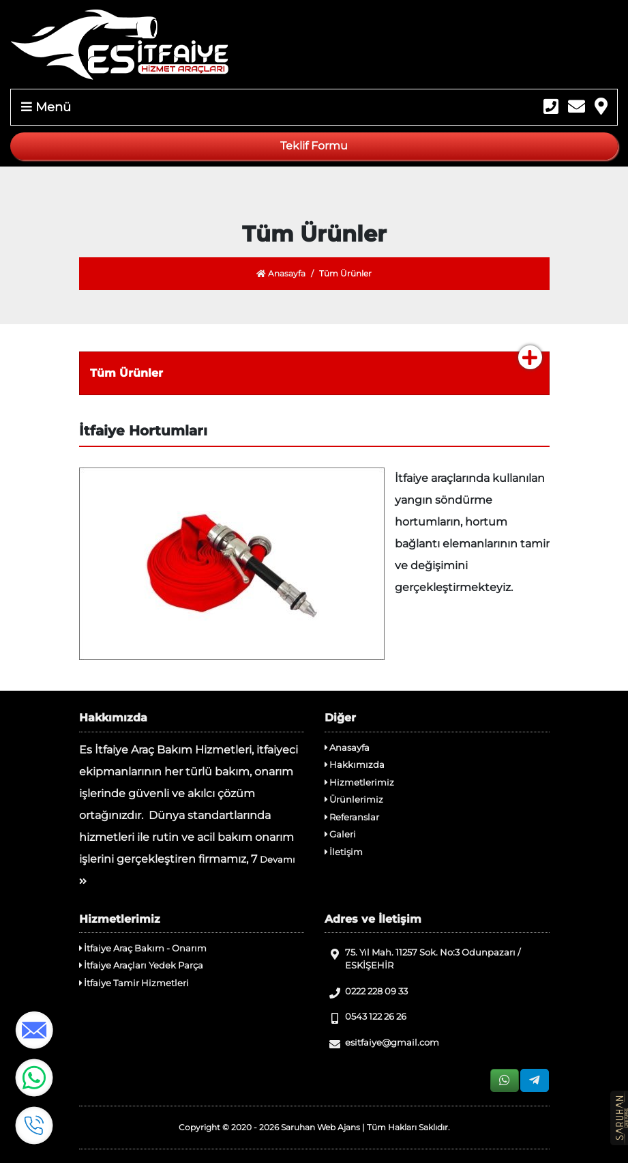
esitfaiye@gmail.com (382, 1043)
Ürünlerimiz (354, 799)
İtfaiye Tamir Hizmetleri (134, 982)
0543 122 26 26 (365, 1017)
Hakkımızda (355, 764)
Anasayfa (280, 273)
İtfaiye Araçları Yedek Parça (141, 965)
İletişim (344, 851)
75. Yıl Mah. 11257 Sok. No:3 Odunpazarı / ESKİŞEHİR (422, 959)
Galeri (340, 834)
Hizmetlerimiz (359, 782)
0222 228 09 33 (366, 992)
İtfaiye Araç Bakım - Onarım (143, 948)
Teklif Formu (314, 145)
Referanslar (352, 817)
